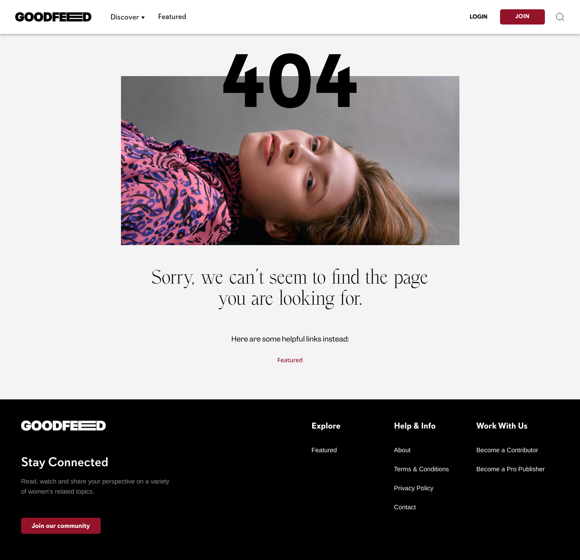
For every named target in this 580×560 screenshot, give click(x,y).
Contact (405, 507)
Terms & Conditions (421, 469)
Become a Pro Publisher (510, 469)
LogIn (478, 16)
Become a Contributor (507, 450)
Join (522, 16)
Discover (124, 17)
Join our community (61, 526)
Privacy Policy (413, 488)
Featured (172, 17)
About (402, 450)
